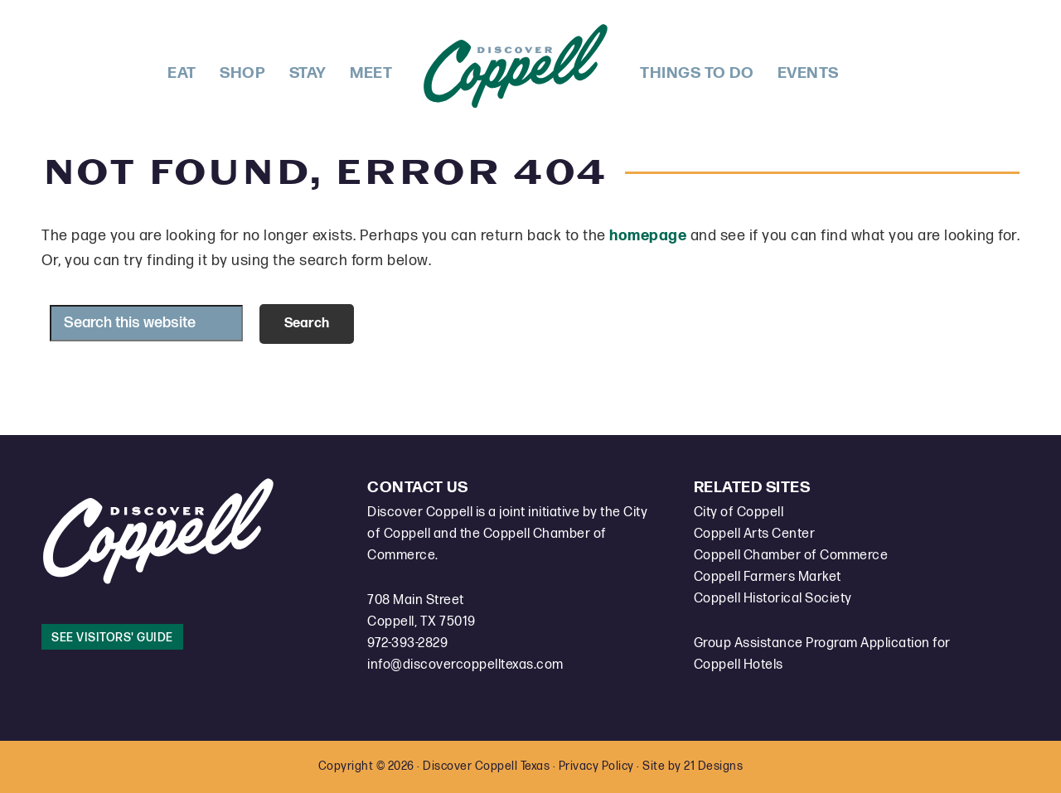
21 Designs (713, 766)
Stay (308, 73)
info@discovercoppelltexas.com (465, 665)
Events (808, 73)
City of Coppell (739, 512)
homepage (647, 235)
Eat (181, 73)
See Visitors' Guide (112, 638)
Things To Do (696, 73)
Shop (242, 73)
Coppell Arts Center (755, 534)
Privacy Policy (596, 766)
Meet (371, 73)
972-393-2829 (407, 643)
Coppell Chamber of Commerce (791, 555)
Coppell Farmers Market (767, 577)
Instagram (891, 65)
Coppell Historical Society (773, 599)
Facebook (863, 65)
